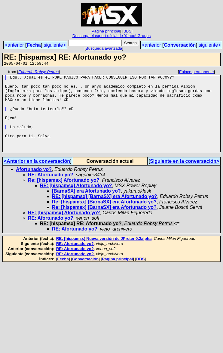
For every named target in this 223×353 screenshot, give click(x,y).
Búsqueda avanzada (104, 48)
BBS (128, 31)
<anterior (14, 45)
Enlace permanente (196, 72)
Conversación (180, 45)
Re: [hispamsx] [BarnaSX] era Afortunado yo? (104, 218)
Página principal (106, 31)
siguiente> (55, 45)
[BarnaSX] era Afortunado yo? (86, 207)
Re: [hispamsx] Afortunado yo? (63, 196)
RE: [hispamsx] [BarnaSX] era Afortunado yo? (104, 212)
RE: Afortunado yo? (50, 191)
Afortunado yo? (34, 185)
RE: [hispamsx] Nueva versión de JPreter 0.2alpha (104, 254)
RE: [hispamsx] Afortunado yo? (76, 201)
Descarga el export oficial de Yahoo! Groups (111, 35)
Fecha (34, 45)
